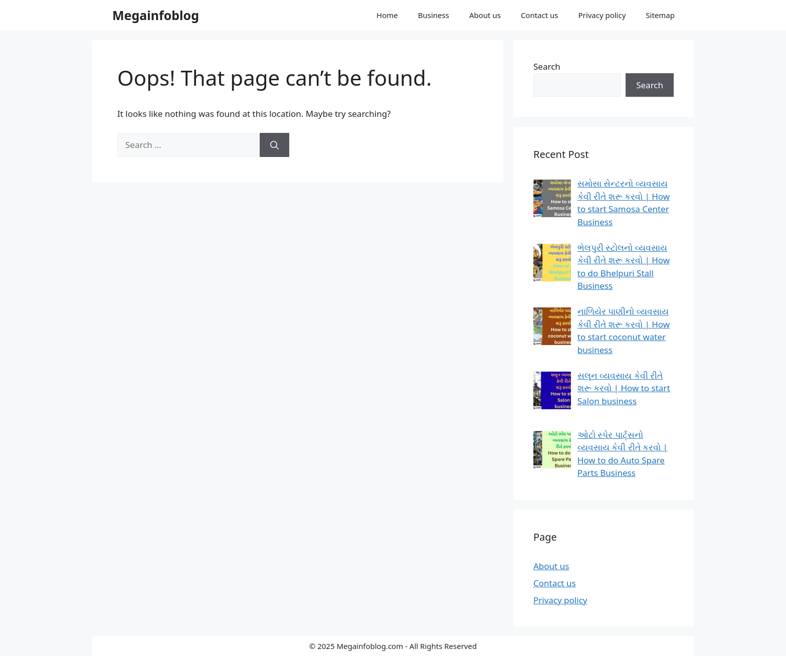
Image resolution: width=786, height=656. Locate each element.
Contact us (539, 15)
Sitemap (660, 15)
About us (485, 15)
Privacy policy (602, 15)
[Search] (274, 145)
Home (387, 15)
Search (546, 66)
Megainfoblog (155, 15)
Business (433, 15)
